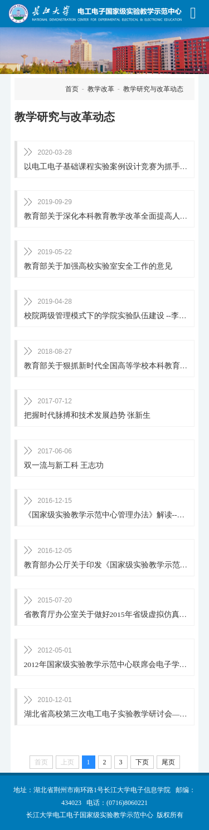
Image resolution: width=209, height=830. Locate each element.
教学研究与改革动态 (153, 89)
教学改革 (101, 89)
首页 (72, 89)
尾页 (168, 762)
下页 (142, 762)
